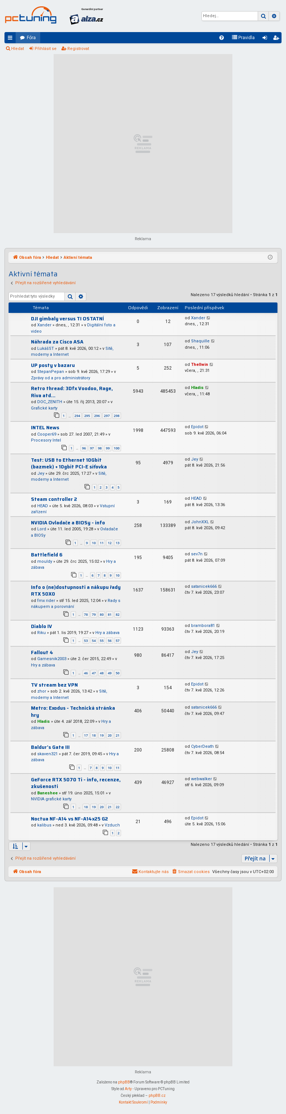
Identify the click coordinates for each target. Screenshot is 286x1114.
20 (109, 735)
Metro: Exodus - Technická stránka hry (73, 711)
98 (100, 448)
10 (94, 542)
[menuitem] (221, 37)
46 (86, 673)
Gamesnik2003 (51, 658)
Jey (40, 473)
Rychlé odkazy (11, 39)
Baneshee (47, 793)
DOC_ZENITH (49, 401)
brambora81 (203, 625)
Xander (44, 325)
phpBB (124, 1082)
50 (118, 673)
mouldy (44, 561)
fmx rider (46, 600)
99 (107, 448)
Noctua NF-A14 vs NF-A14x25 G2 (69, 819)
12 (109, 542)
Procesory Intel (46, 440)
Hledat (17, 48)
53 (86, 640)
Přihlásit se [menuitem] (266, 39)
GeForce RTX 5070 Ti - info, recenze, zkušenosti (76, 783)
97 (92, 448)
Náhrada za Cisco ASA (57, 342)
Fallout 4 (42, 652)
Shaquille (200, 341)
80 (102, 614)
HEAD (42, 505)
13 (118, 542)
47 (94, 673)
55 (102, 640)
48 (102, 673)
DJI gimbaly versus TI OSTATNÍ (67, 319)
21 (118, 735)
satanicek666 (204, 586)
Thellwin (199, 364)
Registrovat (78, 48)
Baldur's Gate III (50, 747)
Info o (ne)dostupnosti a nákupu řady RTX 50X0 (76, 590)
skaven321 (47, 753)
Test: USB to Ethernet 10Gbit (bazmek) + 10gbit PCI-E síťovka (69, 463)
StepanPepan (50, 371)
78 (86, 614)
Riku (41, 632)
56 (109, 640)
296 (97, 415)
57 (118, 640)
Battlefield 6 (47, 555)
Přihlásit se (46, 48)
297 (106, 415)
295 (87, 415)
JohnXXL (200, 522)
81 (109, 614)
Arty (128, 1089)
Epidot (197, 426)
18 (94, 735)
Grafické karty (44, 408)
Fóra (31, 37)
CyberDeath (202, 746)
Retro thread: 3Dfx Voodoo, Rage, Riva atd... (72, 392)
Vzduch (112, 825)
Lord (41, 529)
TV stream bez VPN (54, 685)
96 (84, 448)
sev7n (197, 554)
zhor (41, 691)
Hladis (197, 387)
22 (118, 806)
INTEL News (45, 428)
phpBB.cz (157, 1095)
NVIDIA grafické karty (51, 799)
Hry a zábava (107, 632)
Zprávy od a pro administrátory (60, 378)
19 (102, 735)
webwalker (201, 778)
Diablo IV (41, 626)
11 (102, 542)
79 (94, 614)
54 (94, 640)
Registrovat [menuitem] (277, 39)
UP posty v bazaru (53, 365)
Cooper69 (46, 434)
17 (86, 735)
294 (77, 415)
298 (117, 415)
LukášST (45, 348)
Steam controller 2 (54, 499)
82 (118, 614)
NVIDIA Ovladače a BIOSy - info (68, 523)
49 (109, 673)
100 (117, 448)
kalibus (44, 825)
